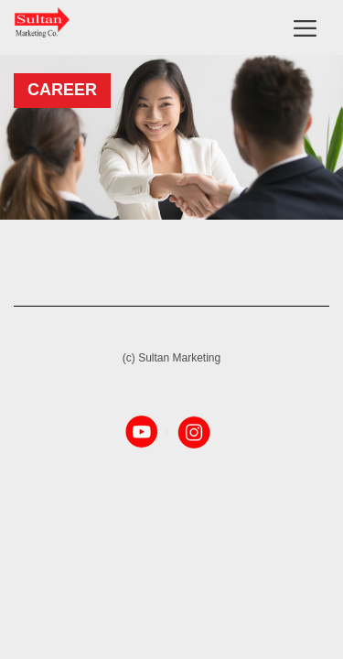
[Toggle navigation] (305, 27)
